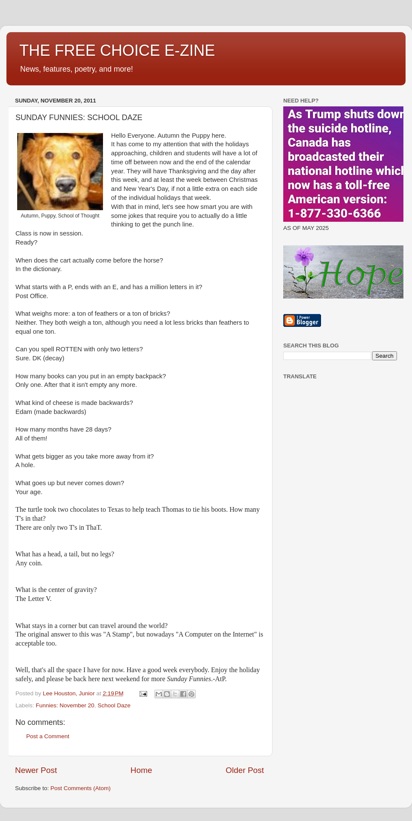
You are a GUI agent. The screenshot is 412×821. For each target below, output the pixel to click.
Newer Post (36, 770)
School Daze (113, 705)
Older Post (245, 770)
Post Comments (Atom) (81, 788)
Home (141, 770)
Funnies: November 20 (65, 705)
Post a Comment (48, 736)
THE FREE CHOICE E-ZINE (117, 50)
